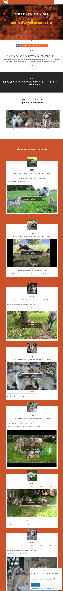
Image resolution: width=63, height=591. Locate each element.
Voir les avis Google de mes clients (34, 45)
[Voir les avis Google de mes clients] (17, 45)
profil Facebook (51, 61)
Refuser (45, 585)
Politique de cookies (37, 588)
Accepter (35, 585)
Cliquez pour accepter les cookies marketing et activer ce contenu (32, 198)
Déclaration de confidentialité (51, 588)
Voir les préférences (55, 585)
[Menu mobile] (50, 2)
